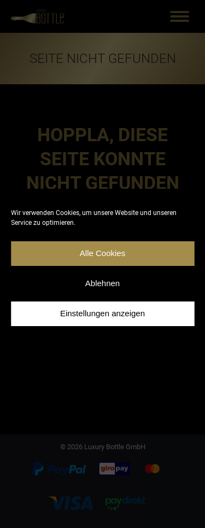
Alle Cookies (102, 253)
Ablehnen (102, 283)
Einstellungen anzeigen (102, 313)
